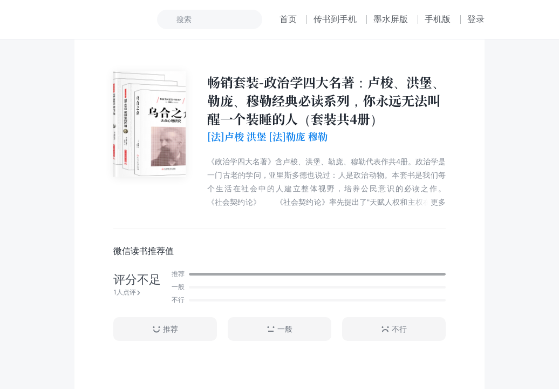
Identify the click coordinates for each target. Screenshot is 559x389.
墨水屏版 (390, 19)
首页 (288, 19)
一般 (279, 329)
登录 (476, 19)
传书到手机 (335, 19)
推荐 (165, 329)
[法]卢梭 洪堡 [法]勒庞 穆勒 (267, 137)
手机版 (438, 19)
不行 (394, 329)
